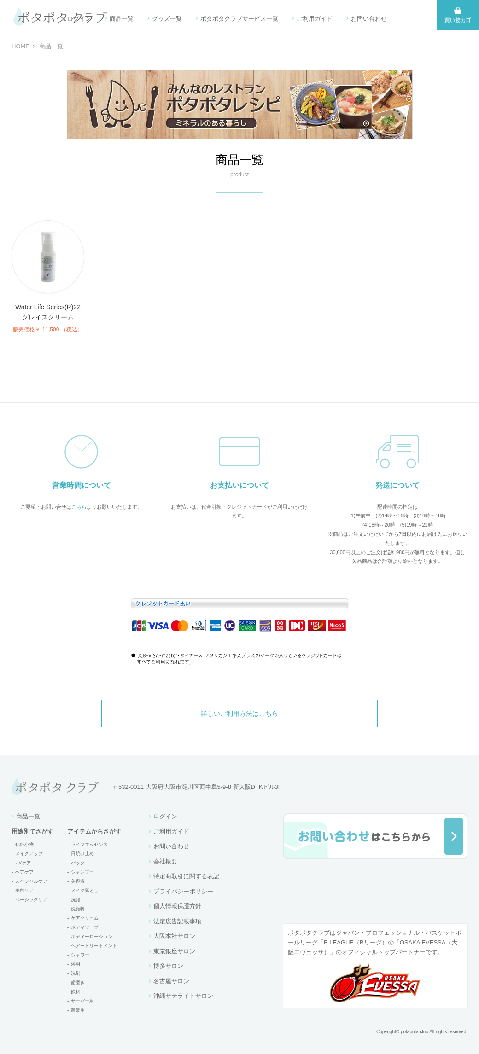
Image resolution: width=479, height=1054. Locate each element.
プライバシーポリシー (183, 891)
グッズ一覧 (167, 19)
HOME (20, 46)
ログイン (79, 19)
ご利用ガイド (315, 19)
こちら (79, 507)
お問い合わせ (369, 19)
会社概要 (165, 861)
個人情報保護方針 (177, 906)
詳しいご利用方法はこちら (239, 713)
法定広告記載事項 (177, 921)
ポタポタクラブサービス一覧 (239, 19)
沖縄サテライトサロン (183, 995)
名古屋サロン (171, 981)
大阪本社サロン (174, 935)
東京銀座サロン (174, 951)
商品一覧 (122, 19)
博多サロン (168, 965)
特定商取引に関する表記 (186, 876)
